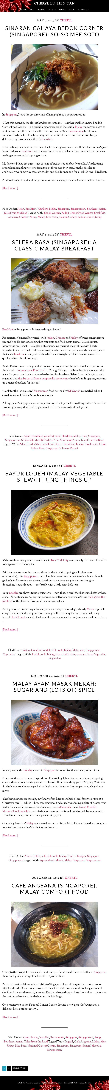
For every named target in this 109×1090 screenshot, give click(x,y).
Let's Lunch (56, 650)
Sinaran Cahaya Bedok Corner (76, 217)
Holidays (37, 856)
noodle (73, 131)
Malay (78, 127)
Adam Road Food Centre (48, 444)
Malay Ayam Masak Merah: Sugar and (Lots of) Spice (54, 686)
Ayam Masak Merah (51, 860)
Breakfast (31, 209)
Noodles (44, 1038)
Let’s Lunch (19, 618)
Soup (98, 217)
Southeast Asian (96, 209)
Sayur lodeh (62, 654)
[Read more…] (10, 188)
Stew (90, 654)
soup (81, 131)
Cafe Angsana (82, 1042)
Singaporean (78, 209)
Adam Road (26, 444)
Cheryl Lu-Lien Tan (54, 3)
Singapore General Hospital (86, 1046)
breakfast (47, 139)
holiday (28, 770)
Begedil (69, 1042)
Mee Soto (51, 217)
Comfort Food (52, 436)
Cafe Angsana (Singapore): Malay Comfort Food (55, 888)
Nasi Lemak (91, 444)
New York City (59, 560)
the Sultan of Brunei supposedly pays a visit (43, 379)
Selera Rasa (37, 448)
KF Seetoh (74, 391)
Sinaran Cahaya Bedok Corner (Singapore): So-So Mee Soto (54, 31)
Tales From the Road (15, 213)
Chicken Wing (27, 217)
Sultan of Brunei (68, 448)
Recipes (81, 856)
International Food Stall (31, 371)
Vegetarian (9, 654)
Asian (20, 209)
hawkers (26, 152)
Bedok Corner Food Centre (77, 213)
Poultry (71, 856)
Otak (102, 444)
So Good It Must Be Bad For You (40, 440)
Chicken (13, 217)
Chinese (60, 338)
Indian (50, 338)
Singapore (11, 115)
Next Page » (20, 1068)
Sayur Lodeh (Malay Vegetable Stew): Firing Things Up (54, 476)
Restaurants (57, 1038)
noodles (13, 593)
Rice (84, 436)
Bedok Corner (52, 213)
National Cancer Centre (41, 1046)
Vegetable (99, 654)
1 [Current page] (4, 1068)
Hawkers (43, 209)
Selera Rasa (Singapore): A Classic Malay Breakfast (54, 245)
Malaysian (78, 650)
